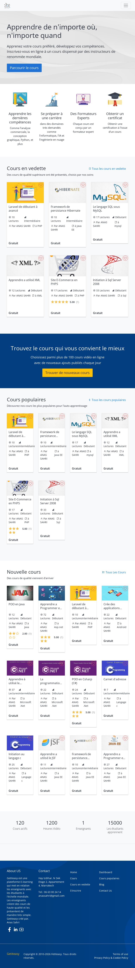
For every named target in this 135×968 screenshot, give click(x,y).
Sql (124, 295)
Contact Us (105, 890)
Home (73, 872)
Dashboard (105, 872)
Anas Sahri (13, 922)
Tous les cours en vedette (107, 169)
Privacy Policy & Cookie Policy (111, 957)
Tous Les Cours (114, 572)
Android (121, 627)
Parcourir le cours (24, 67)
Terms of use (120, 954)
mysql (117, 226)
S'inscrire (75, 890)
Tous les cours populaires (107, 400)
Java (26, 627)
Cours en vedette (80, 884)
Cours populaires (109, 878)
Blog (101, 884)
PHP (39, 226)
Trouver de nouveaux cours (67, 372)
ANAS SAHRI (23, 226)
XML (39, 295)
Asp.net (58, 627)
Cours (73, 878)
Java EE (58, 455)
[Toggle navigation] (126, 5)
